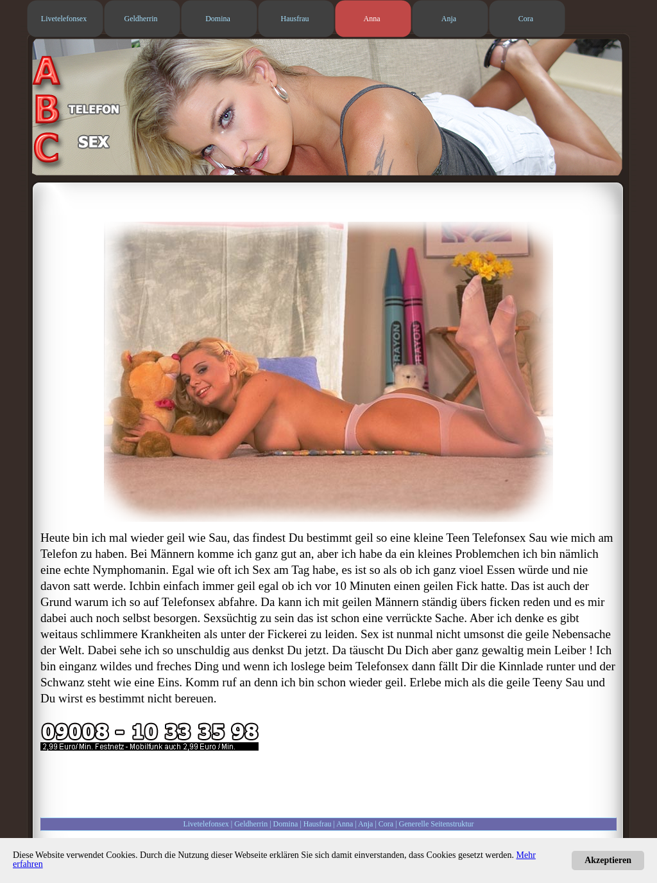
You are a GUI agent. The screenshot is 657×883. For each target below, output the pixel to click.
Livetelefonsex (205, 823)
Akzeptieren (607, 860)
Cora (386, 823)
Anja (365, 823)
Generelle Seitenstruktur (436, 823)
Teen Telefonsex (485, 537)
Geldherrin (251, 823)
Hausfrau (317, 823)
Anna (344, 823)
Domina (285, 823)
